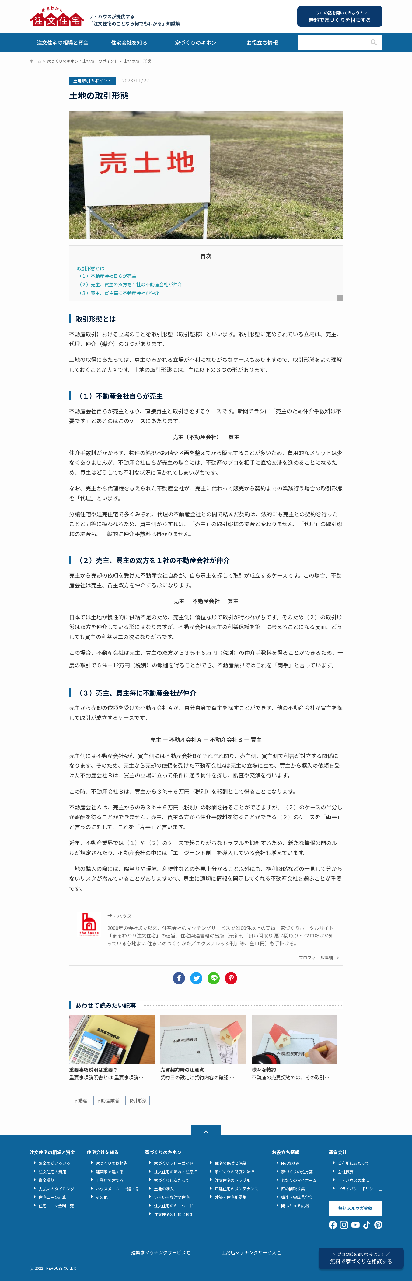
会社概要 (346, 1172)
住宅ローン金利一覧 (56, 1206)
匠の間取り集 (293, 1189)
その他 (102, 1197)
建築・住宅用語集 (230, 1197)
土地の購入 (164, 1189)
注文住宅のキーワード (174, 1206)
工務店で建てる (110, 1180)
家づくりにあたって (171, 1180)
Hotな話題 (290, 1163)
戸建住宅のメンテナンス (236, 1189)
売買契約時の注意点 (182, 1069)
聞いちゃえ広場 (295, 1206)
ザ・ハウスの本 (351, 1180)
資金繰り (46, 1180)
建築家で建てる (110, 1172)
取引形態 (137, 1100)
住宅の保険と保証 (230, 1163)
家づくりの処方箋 (297, 1172)
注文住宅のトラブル (232, 1180)
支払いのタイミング (56, 1189)
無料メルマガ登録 (355, 1208)
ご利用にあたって (353, 1163)
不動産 (80, 1100)
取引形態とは (90, 268)
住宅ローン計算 (52, 1197)
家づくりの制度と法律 (234, 1172)
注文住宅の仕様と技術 (174, 1214)
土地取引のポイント (92, 81)
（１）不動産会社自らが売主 (106, 275)
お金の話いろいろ (54, 1163)
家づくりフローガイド (174, 1163)
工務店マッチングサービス (249, 1252)
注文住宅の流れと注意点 (175, 1172)
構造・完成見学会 (297, 1197)
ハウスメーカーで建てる (117, 1189)
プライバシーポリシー (357, 1189)
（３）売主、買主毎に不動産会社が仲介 (118, 292)
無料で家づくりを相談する (361, 1258)
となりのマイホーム (299, 1180)
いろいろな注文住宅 (172, 1197)
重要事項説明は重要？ (93, 1069)
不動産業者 (107, 1100)
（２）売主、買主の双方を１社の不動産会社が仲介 (129, 284)
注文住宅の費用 (52, 1172)
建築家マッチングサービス (158, 1252)
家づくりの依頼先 (111, 1163)
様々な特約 (264, 1069)
